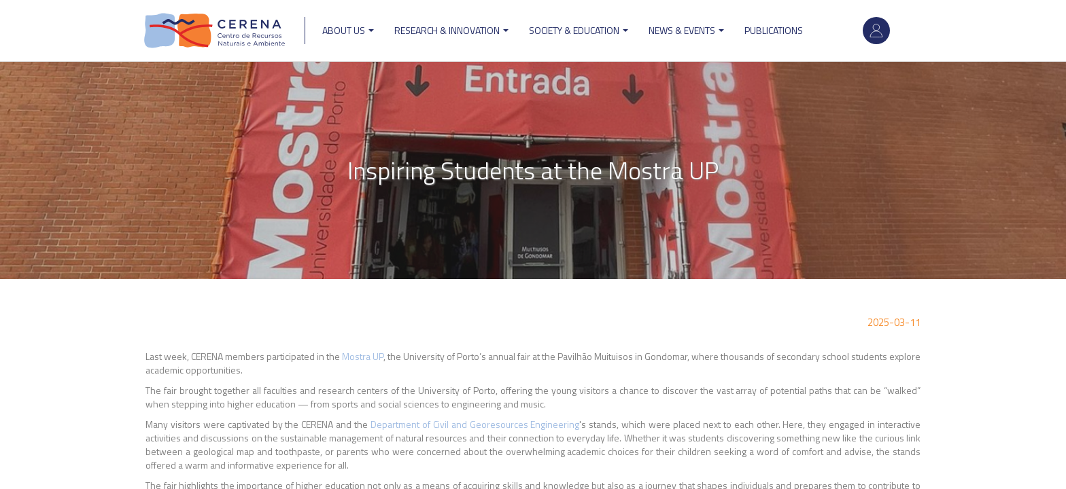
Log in (876, 30)
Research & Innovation (451, 30)
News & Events (686, 30)
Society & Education (578, 30)
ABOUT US (348, 30)
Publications (773, 30)
